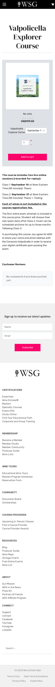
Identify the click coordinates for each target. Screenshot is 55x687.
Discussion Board (11, 499)
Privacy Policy (19, 681)
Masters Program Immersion (17, 476)
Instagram (7, 626)
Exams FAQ (8, 410)
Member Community (13, 447)
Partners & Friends (12, 594)
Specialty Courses (12, 407)
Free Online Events (12, 561)
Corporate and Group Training (18, 421)
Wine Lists (7, 454)
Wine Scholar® (10, 400)
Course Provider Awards (15, 528)
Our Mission (8, 583)
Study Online (9, 414)
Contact (6, 615)
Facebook (7, 619)
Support (6, 612)
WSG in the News (11, 587)
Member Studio (10, 443)
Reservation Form (12, 480)
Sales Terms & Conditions (36, 676)
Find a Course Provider (14, 525)
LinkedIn (7, 630)
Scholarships (9, 502)
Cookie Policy (36, 681)
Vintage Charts (10, 558)
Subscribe (27, 347)
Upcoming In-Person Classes (18, 521)
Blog (4, 547)
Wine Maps (8, 554)
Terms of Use (13, 676)
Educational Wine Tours (15, 473)
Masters (6, 403)
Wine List (7, 565)
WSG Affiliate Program (14, 598)
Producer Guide (10, 450)
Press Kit (7, 590)
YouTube (7, 622)
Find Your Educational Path (17, 417)
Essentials (7, 396)
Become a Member (12, 440)
